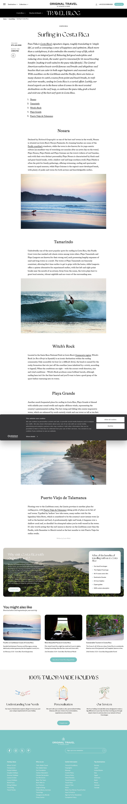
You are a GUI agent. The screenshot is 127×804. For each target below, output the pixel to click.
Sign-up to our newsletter (75, 750)
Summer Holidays (12, 775)
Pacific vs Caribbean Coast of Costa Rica (18, 642)
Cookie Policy (69, 773)
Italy (95, 773)
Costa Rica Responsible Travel (108, 652)
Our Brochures (40, 778)
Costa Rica (63, 26)
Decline (110, 789)
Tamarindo (35, 103)
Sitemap (67, 770)
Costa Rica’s (46, 43)
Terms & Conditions (71, 765)
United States (98, 770)
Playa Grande (35, 112)
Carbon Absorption (42, 773)
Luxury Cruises (11, 778)
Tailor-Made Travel (42, 765)
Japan (96, 768)
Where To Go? (11, 765)
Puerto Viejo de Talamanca (41, 116)
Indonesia (97, 778)
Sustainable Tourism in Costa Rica (98, 642)
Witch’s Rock (35, 107)
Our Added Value (41, 768)
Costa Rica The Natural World (67, 652)
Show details (30, 800)
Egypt (96, 775)
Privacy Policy (69, 775)
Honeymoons (11, 768)
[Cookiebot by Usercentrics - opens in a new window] (13, 800)
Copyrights (68, 768)
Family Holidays (12, 770)
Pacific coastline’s (35, 146)
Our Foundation (41, 770)
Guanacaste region (83, 355)
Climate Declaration (42, 775)
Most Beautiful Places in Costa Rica (58, 642)
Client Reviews (69, 778)
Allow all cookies (110, 783)
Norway (96, 765)
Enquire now (14, 590)
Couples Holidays (12, 773)
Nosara (33, 99)
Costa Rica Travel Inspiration (24, 652)
